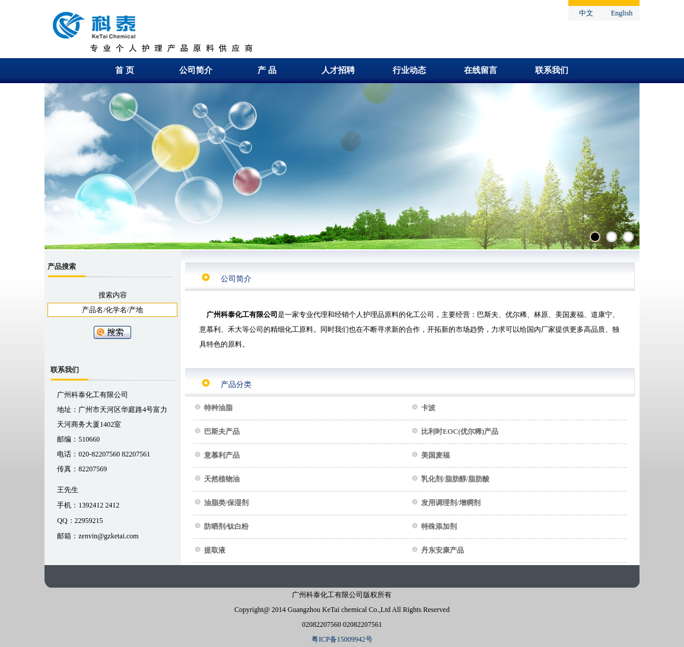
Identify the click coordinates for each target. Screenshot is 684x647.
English (622, 13)
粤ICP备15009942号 (342, 639)
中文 (586, 13)
